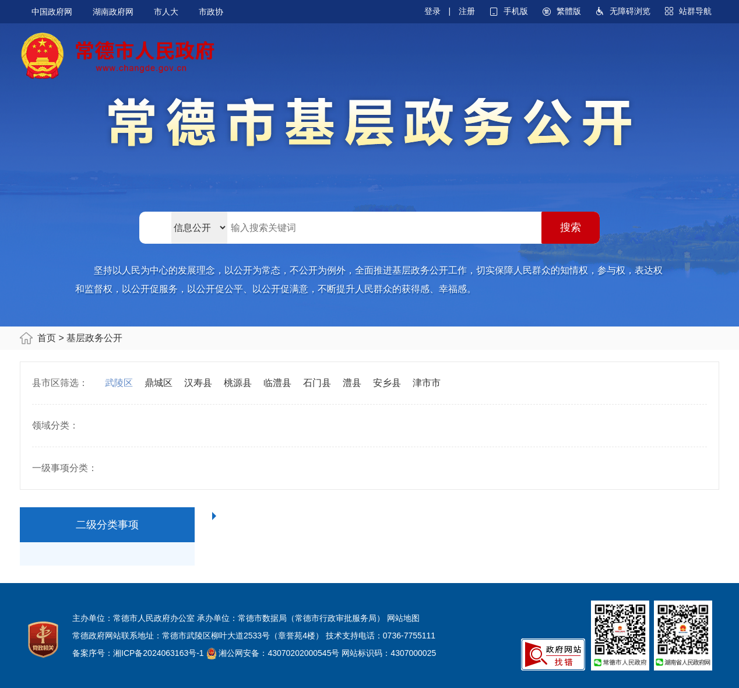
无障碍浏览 (630, 11)
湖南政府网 (113, 11)
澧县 (352, 383)
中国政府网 (51, 11)
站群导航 (695, 11)
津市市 (427, 383)
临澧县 (277, 383)
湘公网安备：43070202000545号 (279, 653)
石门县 (317, 383)
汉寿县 (198, 383)
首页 (46, 338)
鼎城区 (159, 383)
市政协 (211, 11)
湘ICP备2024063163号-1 (158, 653)
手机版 (516, 11)
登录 (432, 11)
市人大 (166, 11)
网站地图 (403, 618)
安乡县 (387, 383)
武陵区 (119, 383)
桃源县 (238, 383)
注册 (467, 11)
